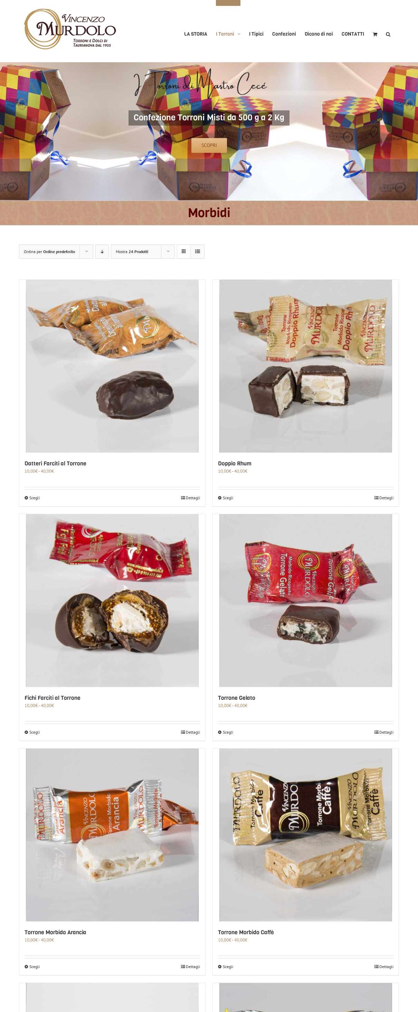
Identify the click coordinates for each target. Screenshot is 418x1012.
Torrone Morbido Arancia (55, 932)
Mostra (132, 251)
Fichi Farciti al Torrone (52, 698)
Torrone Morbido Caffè (246, 932)
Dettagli (193, 497)
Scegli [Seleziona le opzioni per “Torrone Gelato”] (228, 732)
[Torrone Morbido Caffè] (306, 835)
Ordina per (49, 251)
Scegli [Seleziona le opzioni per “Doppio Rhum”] (228, 497)
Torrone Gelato (236, 698)
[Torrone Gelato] (306, 600)
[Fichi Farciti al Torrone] (112, 600)
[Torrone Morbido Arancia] (112, 835)
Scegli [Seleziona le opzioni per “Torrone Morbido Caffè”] (228, 966)
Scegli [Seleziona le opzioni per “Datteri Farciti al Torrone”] (34, 497)
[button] (388, 31)
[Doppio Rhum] (306, 366)
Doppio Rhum (234, 463)
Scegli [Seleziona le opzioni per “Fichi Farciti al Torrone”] (34, 732)
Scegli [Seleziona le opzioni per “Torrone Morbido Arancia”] (34, 966)
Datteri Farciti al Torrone (55, 463)
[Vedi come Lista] (197, 251)
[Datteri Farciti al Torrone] (112, 366)
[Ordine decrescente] (102, 251)
